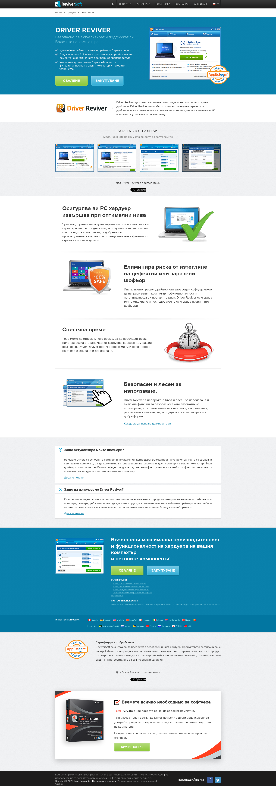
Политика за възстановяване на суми (114, 775)
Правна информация (151, 775)
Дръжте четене (74, 477)
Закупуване (107, 81)
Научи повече (132, 747)
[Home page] (112, 4)
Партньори (75, 775)
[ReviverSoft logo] (68, 4)
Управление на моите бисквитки (133, 778)
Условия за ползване (128, 781)
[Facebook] (210, 782)
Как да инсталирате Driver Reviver (129, 583)
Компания (61, 775)
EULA (86, 775)
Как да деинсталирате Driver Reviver (131, 586)
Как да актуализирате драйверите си (147, 423)
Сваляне (71, 81)
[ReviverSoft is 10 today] (104, 4)
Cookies (59, 783)
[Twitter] (218, 782)
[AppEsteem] (76, 649)
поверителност (148, 781)
